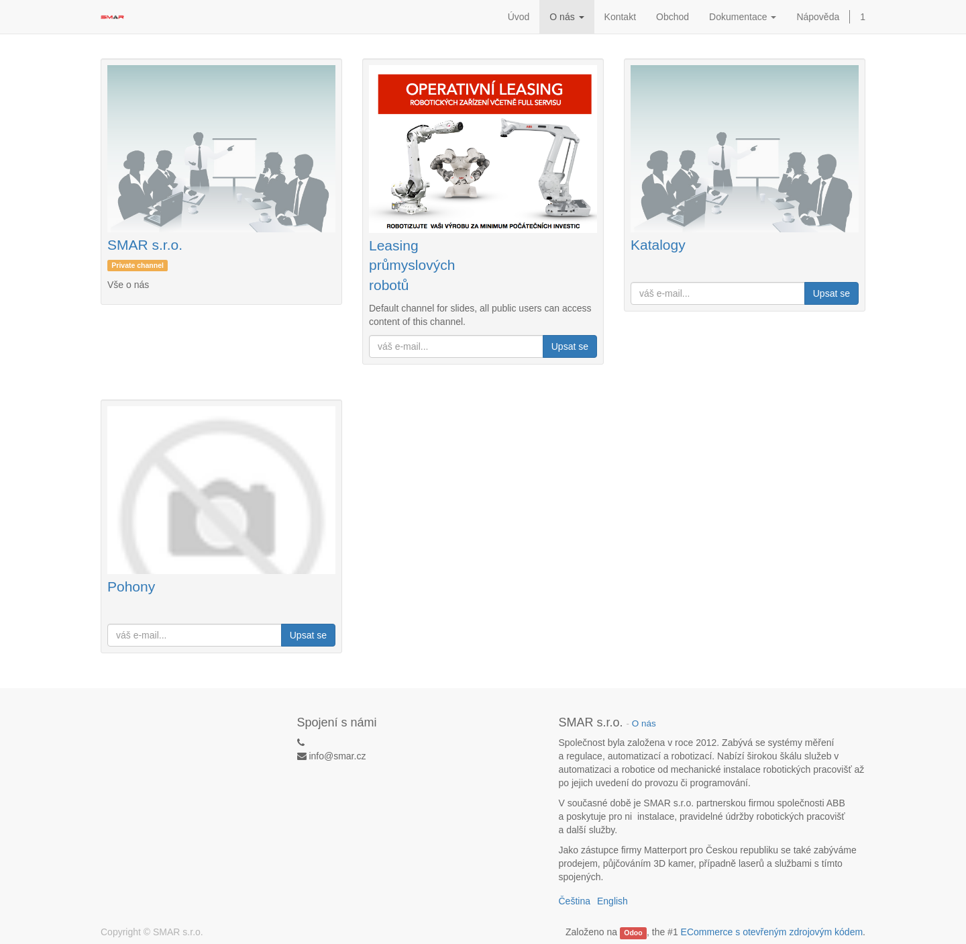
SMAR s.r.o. (144, 244)
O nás (644, 723)
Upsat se (569, 346)
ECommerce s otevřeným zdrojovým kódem (772, 932)
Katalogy (658, 244)
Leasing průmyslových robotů (412, 265)
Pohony (131, 586)
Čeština (574, 901)
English (612, 901)
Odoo (633, 933)
